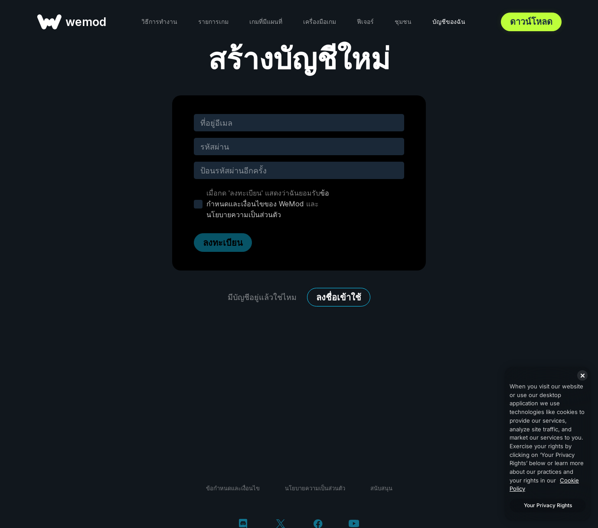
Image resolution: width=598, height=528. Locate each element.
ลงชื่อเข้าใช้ (338, 297)
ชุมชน (403, 21)
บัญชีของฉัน (448, 21)
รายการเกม (213, 21)
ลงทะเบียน (223, 243)
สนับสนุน (381, 488)
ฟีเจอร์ (365, 21)
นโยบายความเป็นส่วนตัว (243, 214)
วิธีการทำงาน (159, 21)
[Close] (582, 375)
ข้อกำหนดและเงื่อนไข (233, 488)
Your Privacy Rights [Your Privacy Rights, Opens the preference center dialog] (548, 505)
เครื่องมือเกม (319, 21)
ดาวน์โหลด (531, 21)
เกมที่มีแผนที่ (265, 21)
